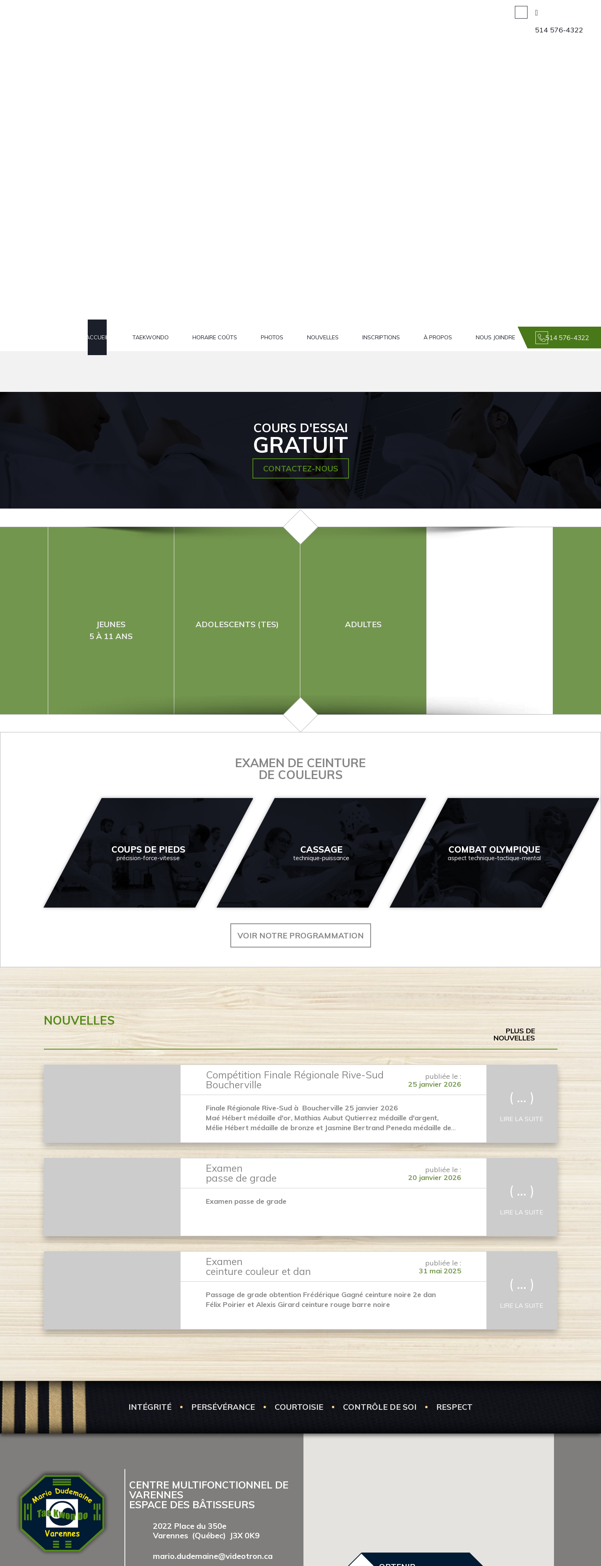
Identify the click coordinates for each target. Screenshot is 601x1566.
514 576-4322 (559, 29)
